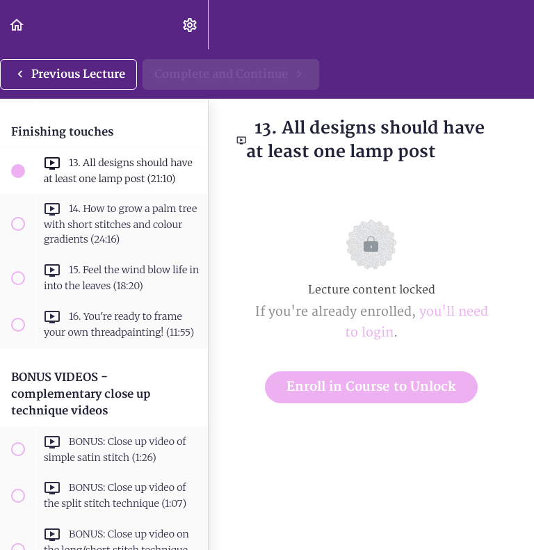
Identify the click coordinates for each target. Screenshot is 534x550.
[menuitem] (190, 24)
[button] (17, 24)
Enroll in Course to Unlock (371, 387)
